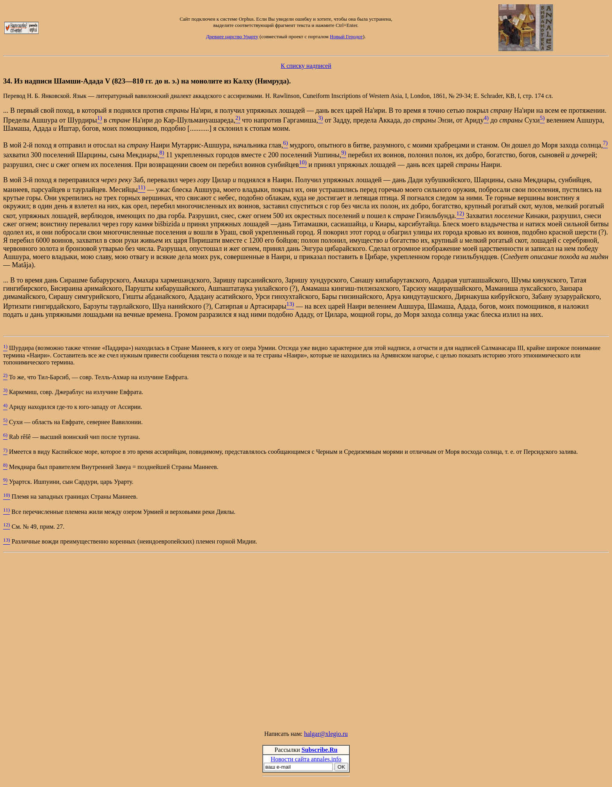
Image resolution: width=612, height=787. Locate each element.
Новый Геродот (346, 36)
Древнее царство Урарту (232, 36)
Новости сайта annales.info (305, 759)
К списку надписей (306, 65)
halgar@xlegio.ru (326, 733)
